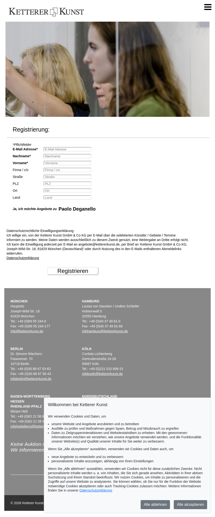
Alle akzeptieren (190, 504)
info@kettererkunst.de (26, 331)
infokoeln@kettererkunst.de (102, 374)
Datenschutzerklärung (23, 258)
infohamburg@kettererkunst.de (105, 331)
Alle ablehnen (155, 504)
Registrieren (72, 271)
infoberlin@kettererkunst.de (30, 379)
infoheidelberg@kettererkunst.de (34, 426)
